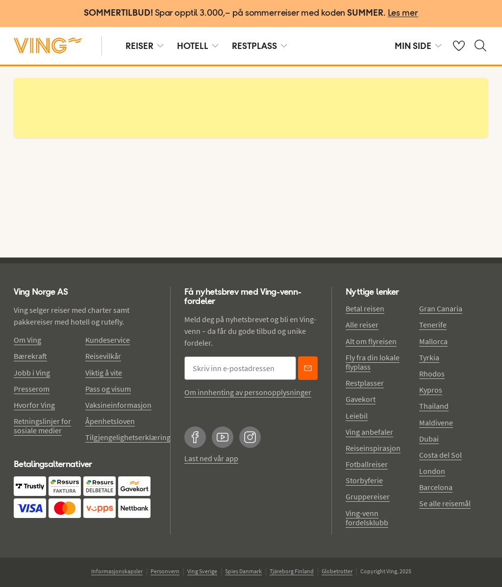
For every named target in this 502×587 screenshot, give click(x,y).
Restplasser (365, 383)
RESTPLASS (259, 45)
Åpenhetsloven (110, 421)
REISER (144, 45)
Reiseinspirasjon (373, 448)
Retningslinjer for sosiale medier (42, 425)
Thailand (434, 406)
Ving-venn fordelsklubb (367, 517)
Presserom (32, 389)
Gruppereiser (368, 496)
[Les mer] (403, 13)
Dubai (429, 439)
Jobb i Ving (32, 372)
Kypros (430, 390)
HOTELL (197, 45)
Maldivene (436, 422)
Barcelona (435, 487)
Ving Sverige (202, 571)
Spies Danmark (243, 571)
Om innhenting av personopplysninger (247, 392)
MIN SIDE (418, 45)
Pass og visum (108, 389)
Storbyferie (364, 480)
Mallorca (433, 341)
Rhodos (432, 373)
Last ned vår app (211, 458)
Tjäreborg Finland (292, 571)
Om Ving (27, 340)
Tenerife (433, 324)
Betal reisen (365, 308)
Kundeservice (107, 340)
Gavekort (361, 399)
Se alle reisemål (445, 503)
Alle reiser (362, 324)
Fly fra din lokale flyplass (373, 362)
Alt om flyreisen (371, 341)
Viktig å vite (103, 372)
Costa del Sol (440, 455)
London (432, 471)
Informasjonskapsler (117, 571)
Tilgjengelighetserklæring (128, 437)
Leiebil (357, 416)
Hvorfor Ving (34, 405)
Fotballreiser (367, 464)
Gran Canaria (440, 308)
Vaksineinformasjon (118, 405)
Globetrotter (337, 571)
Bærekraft (30, 356)
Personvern (165, 571)
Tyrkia (429, 357)
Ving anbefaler (369, 432)
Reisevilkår (103, 356)
